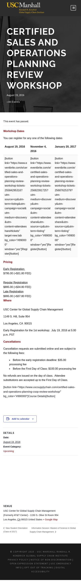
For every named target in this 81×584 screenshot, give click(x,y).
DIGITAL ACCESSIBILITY (55, 575)
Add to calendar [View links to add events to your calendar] (21, 418)
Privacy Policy (27, 563)
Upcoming (8, 451)
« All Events (14, 101)
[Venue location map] (40, 479)
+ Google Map (50, 519)
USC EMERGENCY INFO (46, 571)
